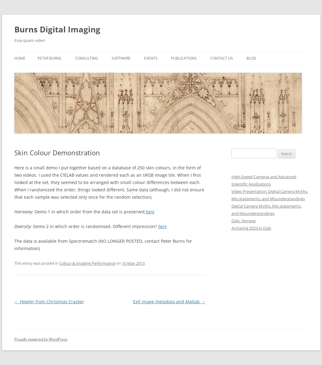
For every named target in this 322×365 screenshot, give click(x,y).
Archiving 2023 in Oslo (251, 228)
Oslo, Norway (243, 220)
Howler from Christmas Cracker (49, 301)
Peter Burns (49, 58)
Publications (184, 58)
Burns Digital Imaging (57, 29)
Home (19, 58)
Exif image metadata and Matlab (169, 301)
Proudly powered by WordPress (41, 339)
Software (121, 58)
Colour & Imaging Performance (87, 263)
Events (150, 58)
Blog (251, 58)
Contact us (221, 58)
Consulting (86, 58)
